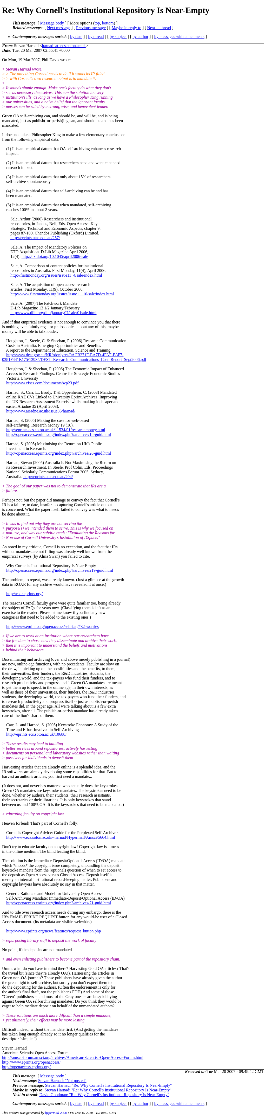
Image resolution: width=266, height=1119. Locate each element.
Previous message (91, 28)
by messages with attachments (179, 36)
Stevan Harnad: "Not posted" (62, 1080)
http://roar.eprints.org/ (24, 594)
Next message (58, 28)
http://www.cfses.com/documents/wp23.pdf (42, 383)
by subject (118, 36)
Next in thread (159, 28)
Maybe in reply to (126, 28)
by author (140, 36)
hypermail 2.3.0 (56, 1113)
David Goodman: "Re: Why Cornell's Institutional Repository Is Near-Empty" (104, 1094)
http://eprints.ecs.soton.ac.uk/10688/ (36, 734)
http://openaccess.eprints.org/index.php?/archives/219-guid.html (59, 570)
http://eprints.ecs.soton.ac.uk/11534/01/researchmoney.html (55, 430)
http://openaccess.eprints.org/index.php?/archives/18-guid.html (58, 434)
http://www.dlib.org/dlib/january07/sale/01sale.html (53, 312)
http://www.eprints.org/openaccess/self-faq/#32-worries (52, 626)
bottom (108, 23)
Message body (52, 23)
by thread (96, 36)
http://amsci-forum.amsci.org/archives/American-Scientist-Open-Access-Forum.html (72, 1057)
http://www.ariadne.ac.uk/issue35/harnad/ (40, 411)
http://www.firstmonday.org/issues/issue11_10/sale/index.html (62, 294)
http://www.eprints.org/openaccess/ (31, 1062)
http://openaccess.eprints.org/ (26, 1067)
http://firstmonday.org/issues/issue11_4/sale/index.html (56, 275)
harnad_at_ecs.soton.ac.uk (63, 45)
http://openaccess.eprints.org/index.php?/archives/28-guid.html (58, 453)
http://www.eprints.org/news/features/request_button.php (53, 931)
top (97, 23)
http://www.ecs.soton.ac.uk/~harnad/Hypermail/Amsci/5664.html (60, 837)
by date (76, 36)
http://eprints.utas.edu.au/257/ (35, 238)
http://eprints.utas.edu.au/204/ (48, 476)
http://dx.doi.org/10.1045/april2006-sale (55, 256)
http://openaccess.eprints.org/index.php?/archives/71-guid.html (58, 903)
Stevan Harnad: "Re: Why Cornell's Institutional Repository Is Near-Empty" (108, 1085)
